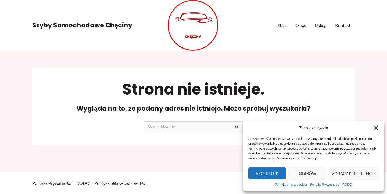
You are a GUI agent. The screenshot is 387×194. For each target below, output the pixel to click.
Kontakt (342, 25)
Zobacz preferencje (354, 173)
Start (282, 25)
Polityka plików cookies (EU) (120, 183)
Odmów (307, 173)
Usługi (321, 25)
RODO (347, 184)
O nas (300, 25)
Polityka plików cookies (291, 184)
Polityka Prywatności (325, 184)
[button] (376, 128)
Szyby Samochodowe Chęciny (82, 25)
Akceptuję (267, 173)
